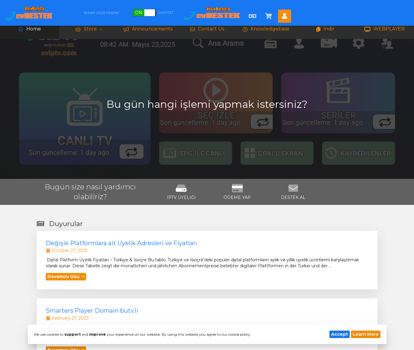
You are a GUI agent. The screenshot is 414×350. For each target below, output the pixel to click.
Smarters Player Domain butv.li (92, 310)
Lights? (153, 12)
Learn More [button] (366, 334)
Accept (339, 334)
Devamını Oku (66, 276)
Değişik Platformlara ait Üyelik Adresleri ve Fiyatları (121, 243)
